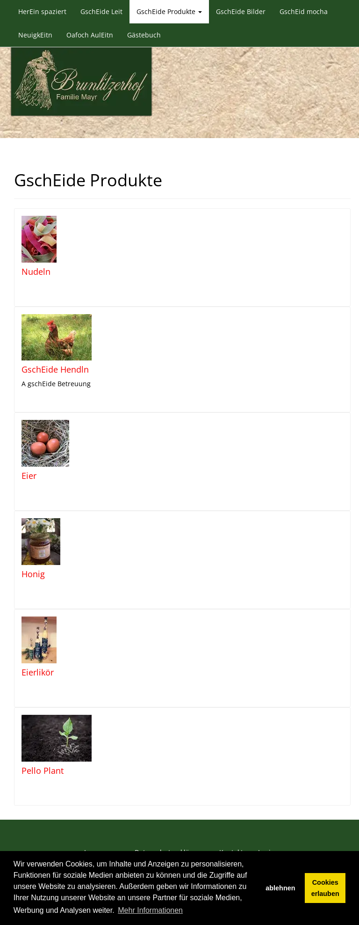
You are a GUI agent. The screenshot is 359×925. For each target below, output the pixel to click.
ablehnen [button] (280, 888)
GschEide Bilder (241, 11)
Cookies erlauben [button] (325, 888)
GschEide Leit (101, 11)
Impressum (102, 839)
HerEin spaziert (42, 11)
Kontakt (231, 839)
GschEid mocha (304, 11)
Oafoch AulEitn (89, 34)
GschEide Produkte (169, 11)
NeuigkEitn (35, 34)
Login (266, 839)
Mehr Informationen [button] (150, 910)
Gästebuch (144, 34)
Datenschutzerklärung (169, 839)
